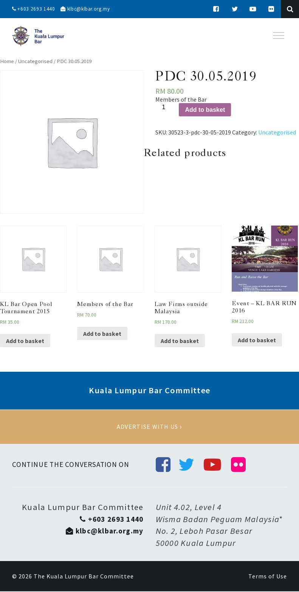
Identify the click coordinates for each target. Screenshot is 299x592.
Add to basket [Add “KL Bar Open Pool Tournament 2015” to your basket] (25, 341)
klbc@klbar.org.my (88, 9)
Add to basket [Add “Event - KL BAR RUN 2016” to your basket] (257, 340)
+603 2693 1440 (34, 9)
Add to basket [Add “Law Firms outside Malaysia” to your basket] (180, 341)
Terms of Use (267, 577)
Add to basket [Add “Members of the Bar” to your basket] (102, 333)
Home (7, 61)
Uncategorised (35, 61)
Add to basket (205, 110)
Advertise (149, 427)
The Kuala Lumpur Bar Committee (84, 577)
